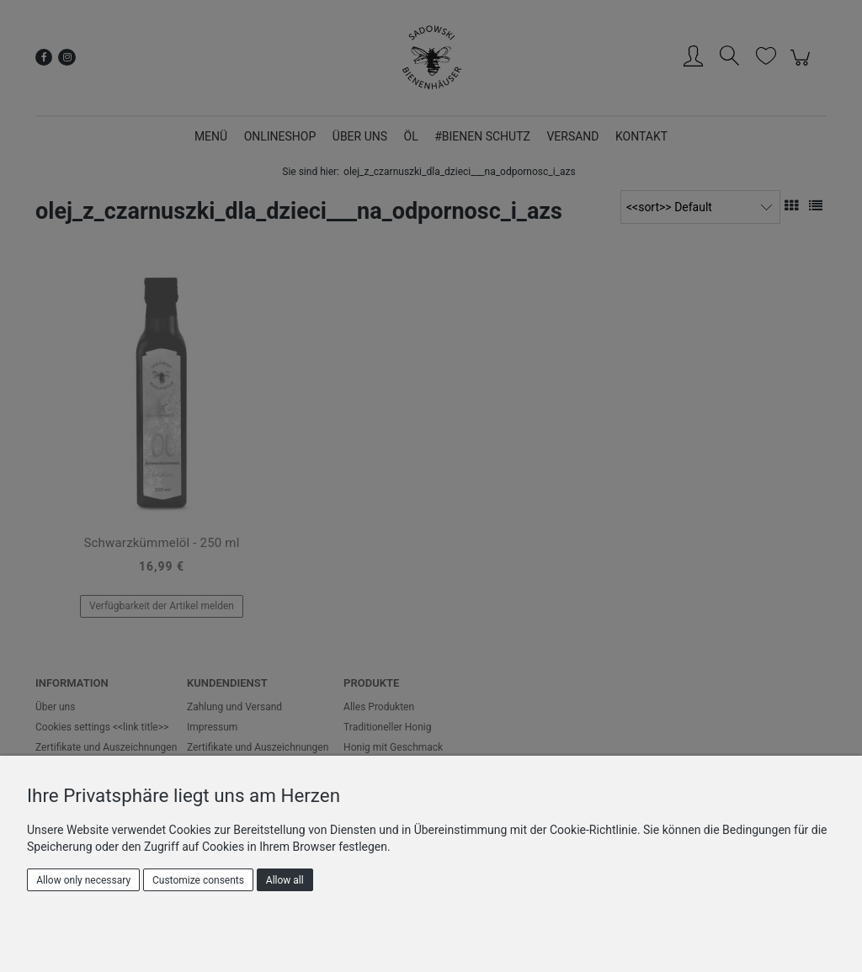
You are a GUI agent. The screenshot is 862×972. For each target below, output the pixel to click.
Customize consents (198, 880)
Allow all (285, 880)
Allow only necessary (83, 880)
